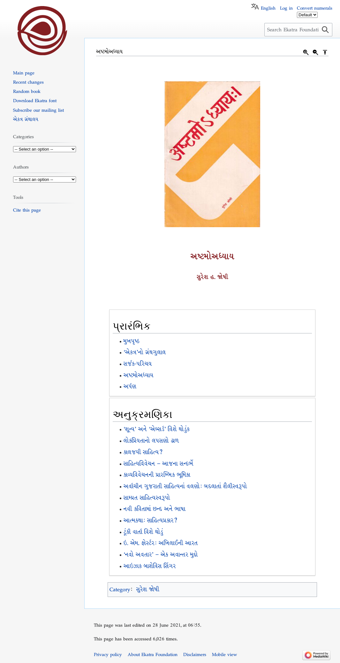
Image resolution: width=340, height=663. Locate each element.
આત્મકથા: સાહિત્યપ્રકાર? (150, 520)
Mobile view (224, 654)
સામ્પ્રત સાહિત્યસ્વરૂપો (147, 498)
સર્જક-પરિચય (138, 364)
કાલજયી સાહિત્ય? (143, 452)
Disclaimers (194, 654)
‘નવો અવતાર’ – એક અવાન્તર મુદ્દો (161, 554)
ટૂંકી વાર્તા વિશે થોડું (143, 532)
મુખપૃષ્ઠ (132, 341)
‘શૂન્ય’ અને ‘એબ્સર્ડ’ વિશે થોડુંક (157, 429)
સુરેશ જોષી (147, 589)
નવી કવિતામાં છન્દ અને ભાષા (154, 509)
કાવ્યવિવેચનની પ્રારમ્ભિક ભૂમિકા (157, 475)
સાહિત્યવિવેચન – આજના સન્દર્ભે (158, 463)
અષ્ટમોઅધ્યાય (139, 375)
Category (120, 589)
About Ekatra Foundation (153, 654)
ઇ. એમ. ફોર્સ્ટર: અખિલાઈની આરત (161, 543)
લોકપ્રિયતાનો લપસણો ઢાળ (151, 440)
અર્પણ (130, 386)
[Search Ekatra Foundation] (298, 29)
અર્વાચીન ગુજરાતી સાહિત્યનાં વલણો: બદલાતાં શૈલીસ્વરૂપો (185, 486)
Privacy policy (108, 654)
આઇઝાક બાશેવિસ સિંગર (150, 566)
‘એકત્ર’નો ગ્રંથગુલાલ (145, 352)
